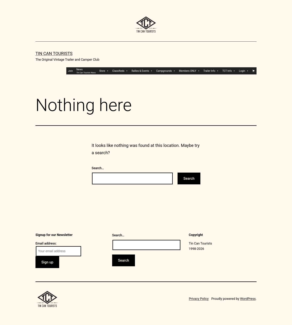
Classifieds (120, 70)
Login (244, 70)
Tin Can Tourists (54, 53)
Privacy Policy (199, 299)
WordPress (248, 299)
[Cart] (253, 70)
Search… (98, 168)
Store (104, 70)
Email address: (46, 243)
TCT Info (228, 70)
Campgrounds (165, 70)
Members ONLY (189, 70)
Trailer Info (211, 70)
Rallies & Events (142, 70)
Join (70, 70)
